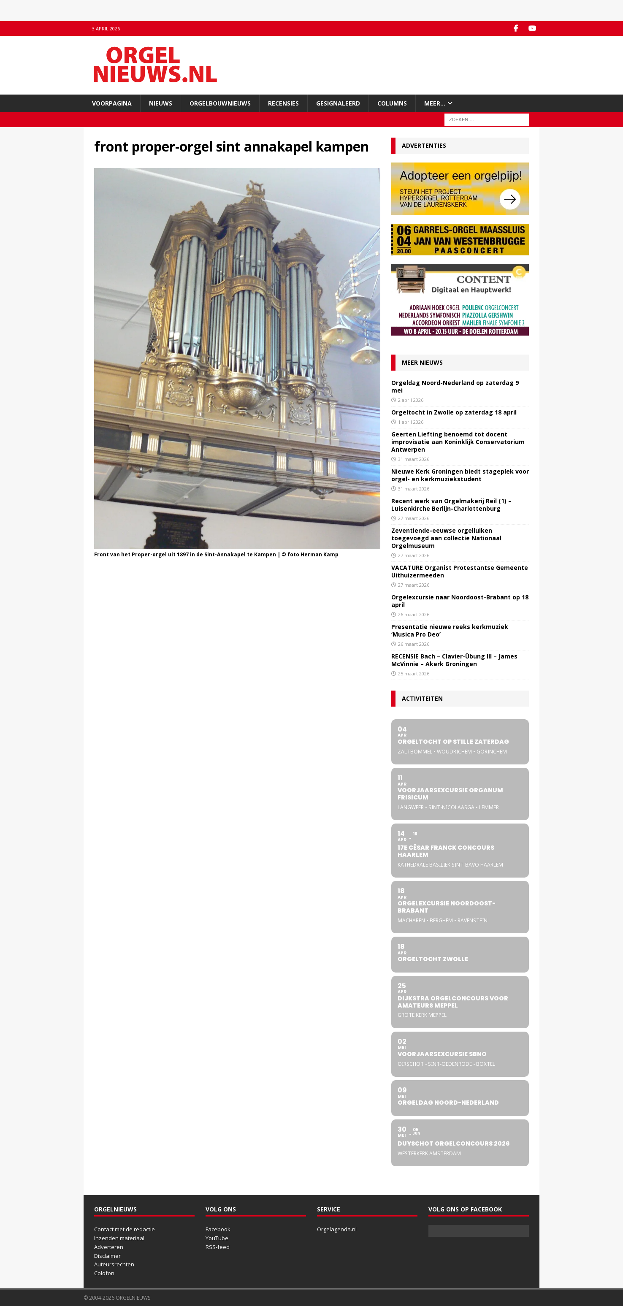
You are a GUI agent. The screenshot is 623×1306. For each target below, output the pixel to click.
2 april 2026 (410, 400)
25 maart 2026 (413, 673)
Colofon (104, 1273)
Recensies (283, 103)
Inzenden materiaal (119, 1238)
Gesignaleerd (338, 103)
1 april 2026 (410, 422)
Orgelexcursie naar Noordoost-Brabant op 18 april (459, 601)
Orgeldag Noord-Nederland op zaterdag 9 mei (455, 386)
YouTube (217, 1238)
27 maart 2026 (413, 518)
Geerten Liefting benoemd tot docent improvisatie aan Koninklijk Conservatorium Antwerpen (458, 441)
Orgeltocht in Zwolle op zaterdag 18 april (454, 412)
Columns (392, 103)
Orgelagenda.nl (337, 1229)
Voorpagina (112, 103)
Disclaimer (107, 1256)
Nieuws (160, 103)
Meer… (434, 103)
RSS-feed (218, 1247)
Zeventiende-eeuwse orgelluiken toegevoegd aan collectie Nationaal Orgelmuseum (446, 538)
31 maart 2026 (413, 459)
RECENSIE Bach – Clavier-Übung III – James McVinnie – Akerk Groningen (454, 660)
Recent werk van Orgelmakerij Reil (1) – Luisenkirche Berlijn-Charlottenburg (451, 504)
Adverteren (108, 1247)
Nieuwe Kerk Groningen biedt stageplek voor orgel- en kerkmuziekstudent (460, 475)
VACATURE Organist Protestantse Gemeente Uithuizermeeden (459, 571)
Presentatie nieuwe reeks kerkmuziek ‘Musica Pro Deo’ (449, 630)
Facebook (218, 1229)
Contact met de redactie (124, 1229)
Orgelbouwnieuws (220, 103)
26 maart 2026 (413, 614)
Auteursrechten (114, 1264)
